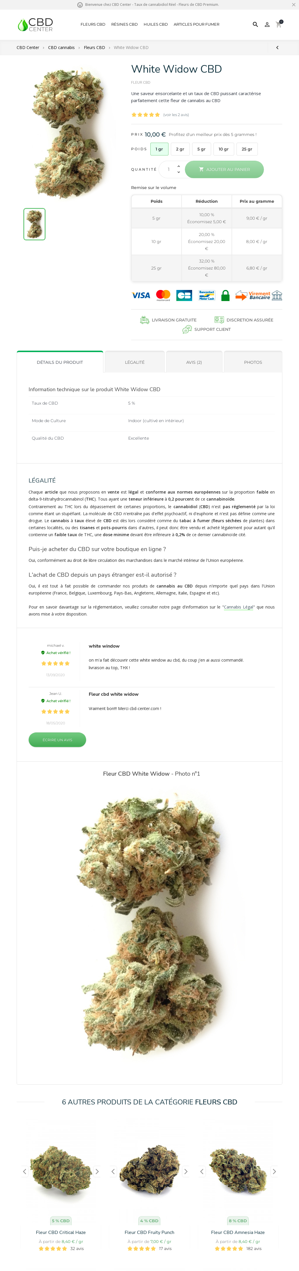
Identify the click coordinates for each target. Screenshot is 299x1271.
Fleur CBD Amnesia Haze (238, 1232)
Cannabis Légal (238, 607)
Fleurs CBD (93, 24)
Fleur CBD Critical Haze (61, 1232)
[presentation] (24, 1171)
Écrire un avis (57, 740)
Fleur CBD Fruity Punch (149, 1232)
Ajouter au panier (224, 169)
